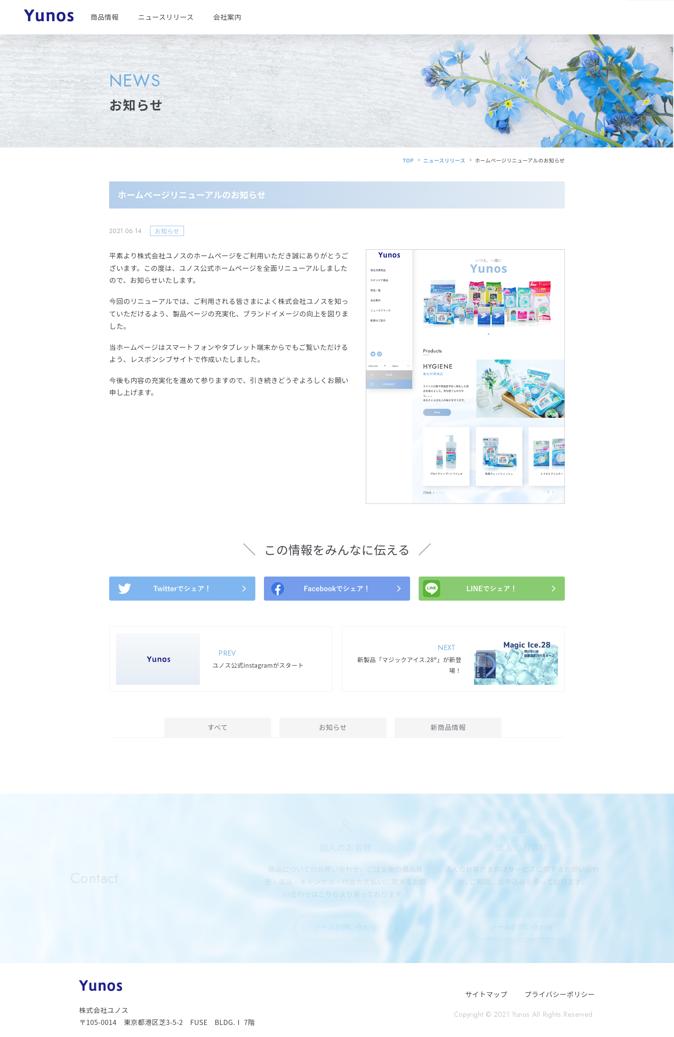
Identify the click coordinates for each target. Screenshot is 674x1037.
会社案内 (227, 17)
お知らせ (333, 727)
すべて (218, 727)
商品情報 (105, 17)
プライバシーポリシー (559, 994)
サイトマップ (486, 994)
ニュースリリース (166, 17)
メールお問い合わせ (345, 927)
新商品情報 (448, 727)
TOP (408, 160)
